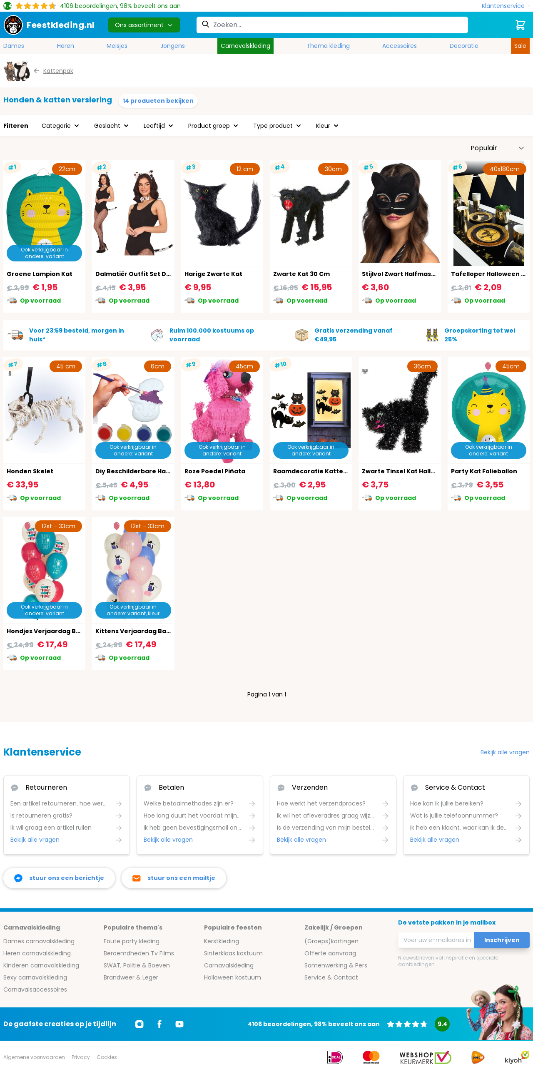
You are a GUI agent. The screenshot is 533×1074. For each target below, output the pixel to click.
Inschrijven (502, 940)
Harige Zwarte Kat (213, 274)
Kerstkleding (221, 941)
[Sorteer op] (498, 148)
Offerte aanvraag (330, 953)
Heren (65, 46)
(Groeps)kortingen (331, 941)
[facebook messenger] (59, 878)
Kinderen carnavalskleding (41, 965)
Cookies (107, 1057)
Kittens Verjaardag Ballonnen (142, 631)
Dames (13, 46)
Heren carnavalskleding (37, 953)
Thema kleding (328, 46)
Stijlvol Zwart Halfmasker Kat (408, 274)
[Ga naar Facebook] (159, 1024)
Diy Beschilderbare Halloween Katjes (153, 471)
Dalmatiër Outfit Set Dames (139, 274)
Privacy (81, 1057)
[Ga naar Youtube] (179, 1024)
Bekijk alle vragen (505, 752)
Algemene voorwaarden (34, 1057)
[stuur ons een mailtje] (174, 878)
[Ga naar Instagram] (139, 1024)
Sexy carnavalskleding (35, 977)
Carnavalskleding (245, 46)
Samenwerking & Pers (335, 965)
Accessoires (399, 46)
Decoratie (464, 46)
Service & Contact (331, 977)
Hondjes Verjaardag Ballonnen (55, 631)
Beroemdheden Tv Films (139, 953)
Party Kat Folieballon (484, 471)
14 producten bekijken (158, 101)
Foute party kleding (131, 941)
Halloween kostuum (232, 977)
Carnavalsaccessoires (35, 989)
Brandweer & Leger (131, 977)
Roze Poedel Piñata (214, 471)
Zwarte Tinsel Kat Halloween (407, 471)
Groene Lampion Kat (39, 274)
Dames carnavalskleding (39, 941)
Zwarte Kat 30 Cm (301, 274)
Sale (520, 46)
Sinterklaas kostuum (233, 953)
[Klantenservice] (506, 6)
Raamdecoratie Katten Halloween (327, 471)
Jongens (172, 46)
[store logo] (49, 25)
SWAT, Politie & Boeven (137, 965)
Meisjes (117, 46)
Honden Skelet (30, 471)
